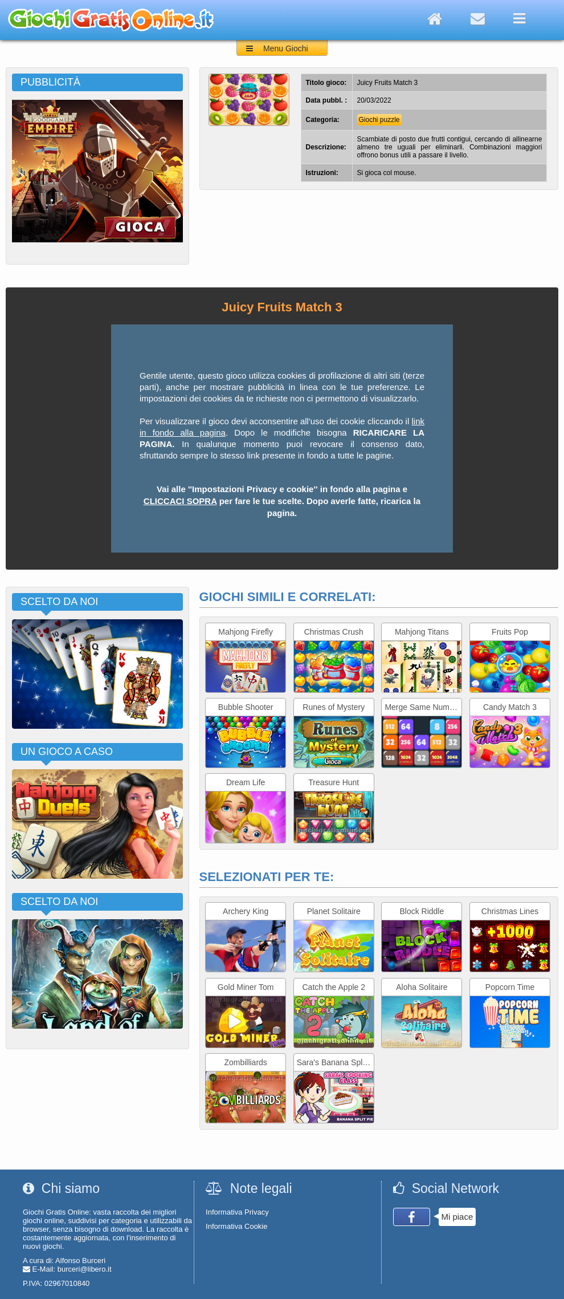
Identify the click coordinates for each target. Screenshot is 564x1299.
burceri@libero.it (85, 1269)
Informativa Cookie (236, 1226)
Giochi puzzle (379, 120)
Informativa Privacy (237, 1212)
